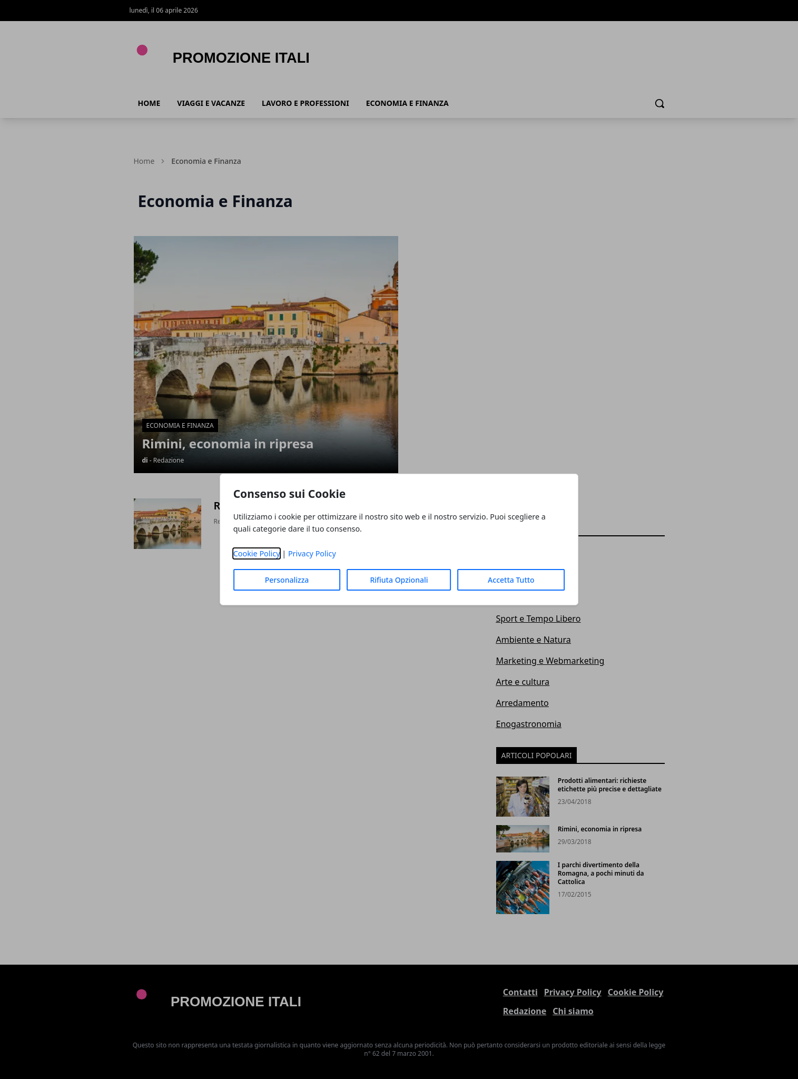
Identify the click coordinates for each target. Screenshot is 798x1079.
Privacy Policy (312, 553)
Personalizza (287, 580)
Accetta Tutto (511, 580)
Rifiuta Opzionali (399, 580)
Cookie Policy (256, 553)
